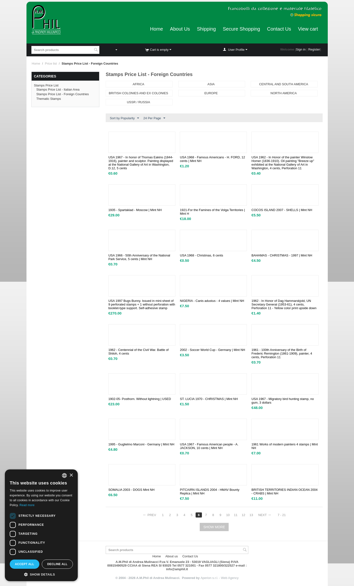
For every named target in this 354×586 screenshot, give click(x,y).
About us (171, 556)
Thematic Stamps (48, 99)
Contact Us (279, 29)
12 (243, 515)
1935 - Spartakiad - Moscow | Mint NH (135, 210)
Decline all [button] (57, 564)
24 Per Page (154, 118)
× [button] (71, 475)
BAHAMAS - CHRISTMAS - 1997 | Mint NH (281, 255)
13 (251, 515)
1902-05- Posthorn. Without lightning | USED (139, 399)
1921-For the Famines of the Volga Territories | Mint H (212, 211)
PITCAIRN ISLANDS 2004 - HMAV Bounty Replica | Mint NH (209, 491)
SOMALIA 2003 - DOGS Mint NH (131, 490)
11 (235, 515)
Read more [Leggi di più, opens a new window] (27, 505)
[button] (41, 574)
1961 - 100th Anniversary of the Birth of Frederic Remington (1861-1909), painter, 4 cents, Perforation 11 (281, 353)
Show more (214, 527)
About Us (180, 29)
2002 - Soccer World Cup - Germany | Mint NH (212, 350)
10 (228, 515)
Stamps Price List (46, 85)
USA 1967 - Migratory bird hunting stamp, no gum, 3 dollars (282, 400)
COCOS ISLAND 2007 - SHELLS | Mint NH (281, 210)
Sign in (301, 49)
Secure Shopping (241, 29)
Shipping (206, 29)
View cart (308, 29)
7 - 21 (282, 515)
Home (156, 29)
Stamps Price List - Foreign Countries (62, 94)
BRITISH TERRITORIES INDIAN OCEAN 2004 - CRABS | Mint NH (284, 491)
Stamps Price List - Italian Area (58, 89)
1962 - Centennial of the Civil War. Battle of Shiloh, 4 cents (138, 351)
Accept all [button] (24, 564)
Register (314, 49)
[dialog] (41, 525)
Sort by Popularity (124, 118)
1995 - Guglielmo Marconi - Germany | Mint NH (141, 444)
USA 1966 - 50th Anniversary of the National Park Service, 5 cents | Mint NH (139, 257)
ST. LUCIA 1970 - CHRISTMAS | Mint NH (209, 399)
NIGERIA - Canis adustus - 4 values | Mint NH (212, 301)
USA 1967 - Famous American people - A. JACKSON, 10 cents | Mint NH (209, 446)
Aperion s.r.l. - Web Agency (219, 578)
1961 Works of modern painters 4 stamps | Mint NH (284, 446)
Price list (51, 63)
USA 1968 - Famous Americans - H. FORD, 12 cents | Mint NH (212, 159)
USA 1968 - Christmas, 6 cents (201, 255)
